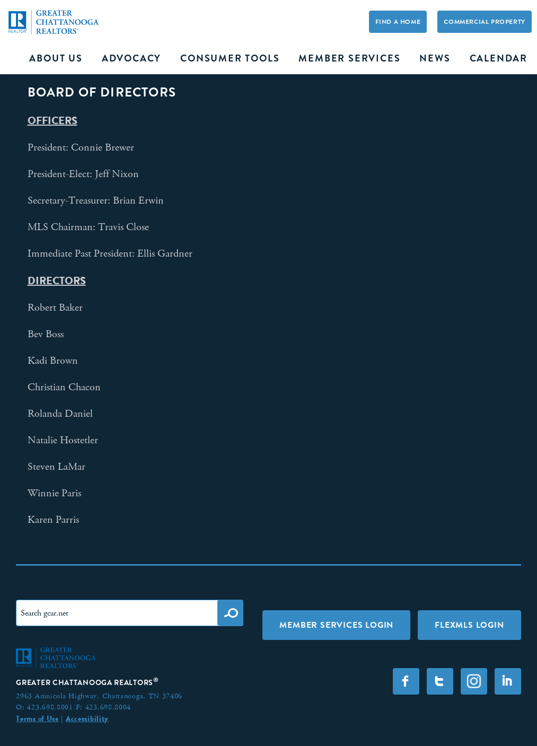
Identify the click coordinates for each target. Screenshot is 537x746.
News (434, 58)
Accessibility (87, 718)
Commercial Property (484, 21)
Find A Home (398, 21)
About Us (55, 58)
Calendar (498, 58)
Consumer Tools (229, 58)
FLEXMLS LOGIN (469, 624)
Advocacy (131, 58)
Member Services (349, 58)
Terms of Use (37, 718)
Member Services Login (336, 624)
